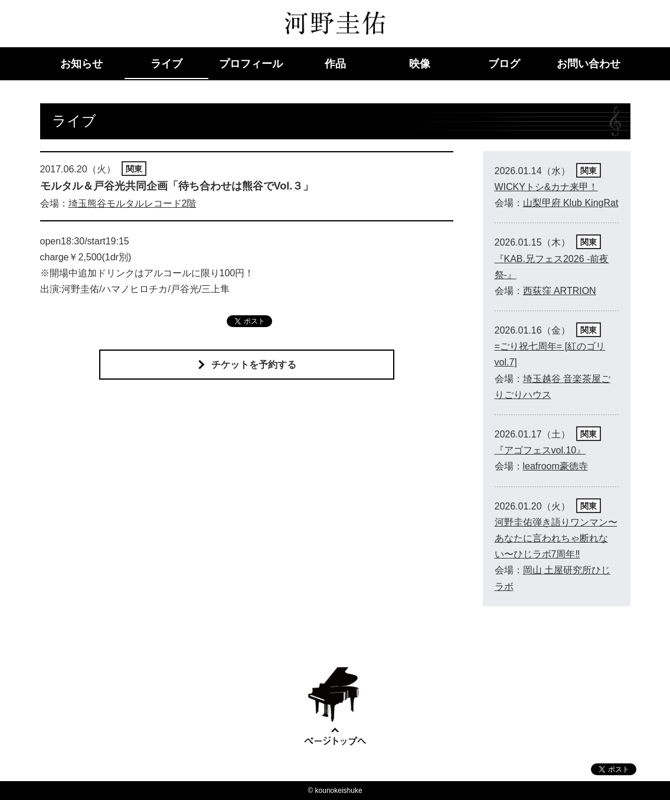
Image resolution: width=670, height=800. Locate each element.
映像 (419, 64)
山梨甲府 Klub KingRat (571, 203)
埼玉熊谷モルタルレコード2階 (132, 203)
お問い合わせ (588, 64)
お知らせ (81, 64)
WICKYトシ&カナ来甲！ (546, 187)
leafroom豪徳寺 (555, 466)
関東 (134, 169)
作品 (335, 64)
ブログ (504, 64)
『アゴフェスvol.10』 (540, 450)
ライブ (166, 64)
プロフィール (251, 64)
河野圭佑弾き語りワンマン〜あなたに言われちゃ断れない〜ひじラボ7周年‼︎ (556, 538)
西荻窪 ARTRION (559, 291)
